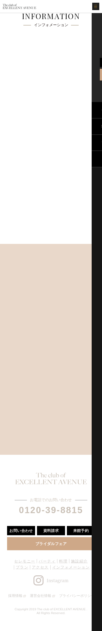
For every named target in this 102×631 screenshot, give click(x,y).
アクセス (40, 567)
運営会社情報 (40, 596)
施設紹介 (79, 561)
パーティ (47, 561)
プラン (22, 567)
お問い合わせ (21, 530)
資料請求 (51, 530)
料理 (63, 561)
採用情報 (15, 596)
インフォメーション (71, 567)
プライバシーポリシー (76, 596)
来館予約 (81, 530)
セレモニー (24, 561)
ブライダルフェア (51, 544)
